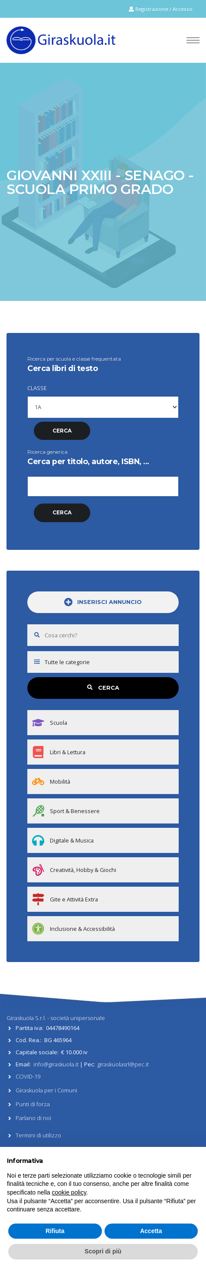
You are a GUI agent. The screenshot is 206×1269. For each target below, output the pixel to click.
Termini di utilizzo (38, 1135)
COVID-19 (28, 1076)
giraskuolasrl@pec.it (123, 1064)
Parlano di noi (33, 1118)
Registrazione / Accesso (161, 9)
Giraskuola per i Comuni (46, 1090)
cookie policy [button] (69, 1192)
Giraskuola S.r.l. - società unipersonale (56, 1018)
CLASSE (37, 388)
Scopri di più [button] (103, 1251)
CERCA (103, 688)
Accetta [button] (151, 1230)
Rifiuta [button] (55, 1230)
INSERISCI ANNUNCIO (103, 602)
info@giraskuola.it (55, 1064)
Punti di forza (33, 1104)
